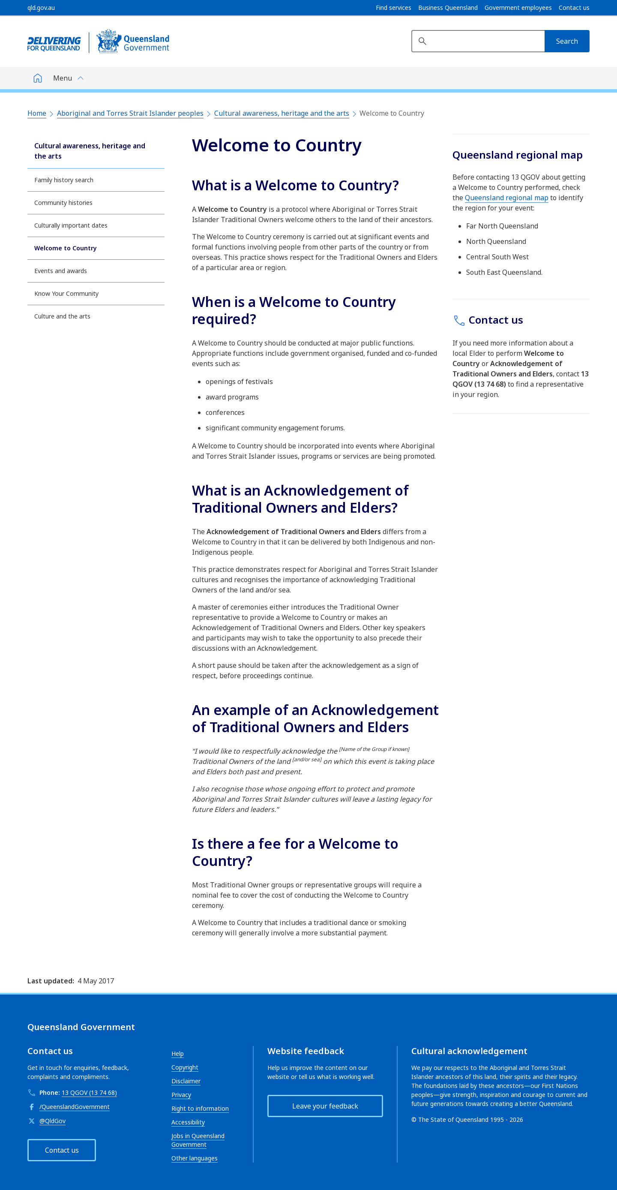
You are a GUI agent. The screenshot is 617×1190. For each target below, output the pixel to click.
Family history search (63, 180)
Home (36, 113)
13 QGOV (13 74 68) (89, 1092)
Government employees (518, 8)
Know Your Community (66, 293)
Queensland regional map (506, 197)
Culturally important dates (71, 225)
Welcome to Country (65, 248)
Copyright (184, 1067)
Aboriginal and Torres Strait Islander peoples (130, 113)
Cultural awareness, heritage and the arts (281, 113)
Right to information (200, 1108)
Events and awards (60, 271)
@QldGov (52, 1121)
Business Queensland (448, 8)
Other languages (194, 1158)
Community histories (63, 202)
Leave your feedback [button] (325, 1106)
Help (177, 1053)
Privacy (181, 1095)
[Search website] (478, 41)
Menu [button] (62, 78)
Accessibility (188, 1122)
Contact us (574, 8)
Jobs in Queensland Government (198, 1140)
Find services (393, 8)
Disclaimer (186, 1081)
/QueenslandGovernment (74, 1107)
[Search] (567, 41)
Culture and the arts (62, 316)
